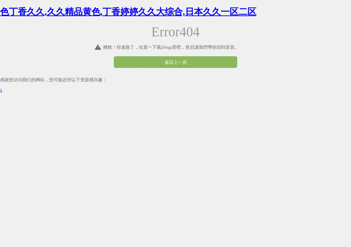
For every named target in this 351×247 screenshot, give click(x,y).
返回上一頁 (176, 62)
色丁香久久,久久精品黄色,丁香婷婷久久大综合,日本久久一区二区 (128, 12)
